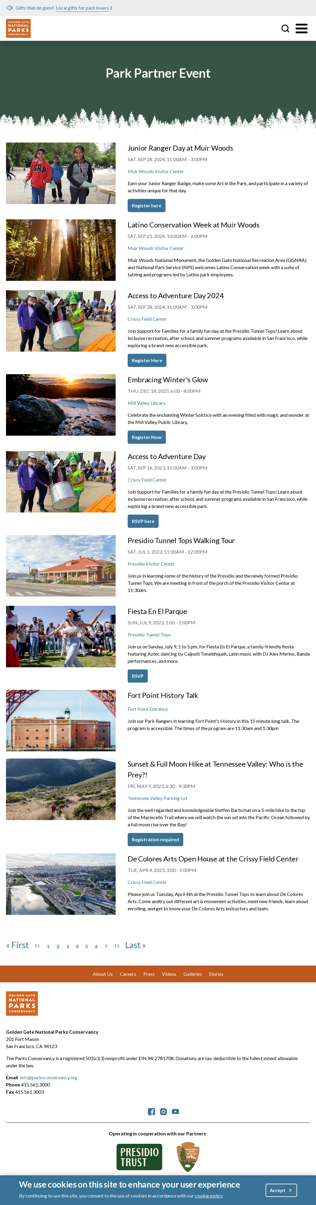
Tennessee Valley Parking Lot (157, 798)
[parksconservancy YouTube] (175, 1111)
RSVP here (143, 521)
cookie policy (208, 1195)
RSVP (138, 676)
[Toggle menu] (301, 28)
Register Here (147, 360)
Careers (128, 974)
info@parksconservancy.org (48, 1077)
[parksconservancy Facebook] (151, 1111)
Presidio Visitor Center (151, 563)
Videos (169, 974)
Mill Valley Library (147, 403)
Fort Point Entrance (148, 709)
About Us (103, 974)
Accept (277, 1190)
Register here (146, 205)
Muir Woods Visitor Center (156, 171)
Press (149, 974)
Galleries (193, 974)
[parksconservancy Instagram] (163, 1111)
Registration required (155, 839)
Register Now (147, 437)
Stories (216, 974)
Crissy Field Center (147, 319)
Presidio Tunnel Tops (149, 634)
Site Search (285, 28)
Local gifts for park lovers (82, 8)
